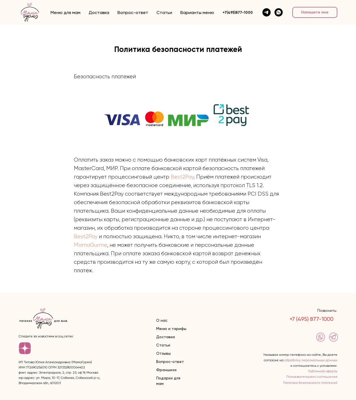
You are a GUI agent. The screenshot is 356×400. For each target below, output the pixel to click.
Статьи (164, 12)
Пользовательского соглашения (311, 377)
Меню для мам (65, 12)
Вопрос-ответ (132, 12)
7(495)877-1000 (239, 12)
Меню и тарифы (171, 328)
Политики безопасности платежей (310, 383)
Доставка (99, 12)
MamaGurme (90, 245)
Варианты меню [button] (197, 12)
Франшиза (166, 370)
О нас (161, 320)
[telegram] (266, 12)
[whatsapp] (278, 12)
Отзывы (163, 353)
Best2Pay (182, 177)
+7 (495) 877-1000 (311, 319)
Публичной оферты (322, 371)
